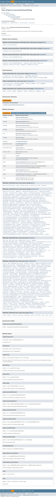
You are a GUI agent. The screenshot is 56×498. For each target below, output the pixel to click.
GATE (9, 496)
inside (5, 286)
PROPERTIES (32, 91)
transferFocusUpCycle (9, 309)
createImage (22, 267)
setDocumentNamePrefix (22, 162)
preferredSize (30, 251)
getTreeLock (19, 285)
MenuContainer (15, 22)
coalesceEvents (7, 267)
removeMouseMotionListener (10, 300)
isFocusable (45, 286)
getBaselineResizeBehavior (10, 197)
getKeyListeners (7, 280)
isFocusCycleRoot (29, 249)
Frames (18, 4)
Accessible (32, 22)
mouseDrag (5, 292)
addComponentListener (17, 263)
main (17, 151)
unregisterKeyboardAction (36, 234)
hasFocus (40, 285)
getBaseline (48, 195)
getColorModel (14, 273)
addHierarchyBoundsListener (43, 263)
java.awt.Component (9, 14)
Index (29, 1)
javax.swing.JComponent (14, 16)
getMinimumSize (47, 203)
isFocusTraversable (17, 287)
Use (16, 1)
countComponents (23, 243)
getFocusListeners (40, 275)
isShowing (40, 289)
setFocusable (22, 304)
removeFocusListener (44, 296)
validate (20, 257)
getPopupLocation (24, 204)
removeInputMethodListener (10, 299)
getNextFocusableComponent (10, 204)
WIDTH (43, 91)
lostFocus (39, 290)
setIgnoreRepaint (8, 306)
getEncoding (19, 129)
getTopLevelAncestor (28, 207)
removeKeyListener (24, 299)
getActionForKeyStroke (33, 194)
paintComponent (24, 214)
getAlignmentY (16, 195)
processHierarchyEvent (27, 294)
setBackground (35, 225)
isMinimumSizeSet (19, 289)
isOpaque (15, 211)
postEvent (5, 293)
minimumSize (11, 251)
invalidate (11, 249)
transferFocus (24, 307)
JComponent (46, 48)
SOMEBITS (38, 91)
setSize (44, 306)
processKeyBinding (24, 217)
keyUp (16, 290)
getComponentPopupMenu (22, 198)
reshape (18, 224)
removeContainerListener (10, 254)
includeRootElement (21, 141)
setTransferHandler (32, 232)
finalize (14, 315)
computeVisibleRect (44, 191)
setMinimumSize (7, 231)
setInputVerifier (29, 230)
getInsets (5, 203)
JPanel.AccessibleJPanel (10, 44)
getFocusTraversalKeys (9, 247)
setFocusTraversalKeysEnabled (36, 304)
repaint (23, 221)
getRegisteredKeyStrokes (10, 205)
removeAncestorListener (24, 220)
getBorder (22, 197)
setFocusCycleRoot (35, 254)
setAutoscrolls (25, 225)
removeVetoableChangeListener (11, 221)
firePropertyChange (34, 193)
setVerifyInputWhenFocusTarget (12, 234)
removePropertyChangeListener (11, 302)
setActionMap (46, 224)
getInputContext (7, 279)
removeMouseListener (37, 299)
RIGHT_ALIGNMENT (7, 85)
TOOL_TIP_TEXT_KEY (16, 76)
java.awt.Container (10, 15)
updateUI (44, 185)
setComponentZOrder (23, 254)
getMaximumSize (37, 203)
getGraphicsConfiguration (43, 276)
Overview (2, 1)
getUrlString (19, 137)
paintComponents (20, 251)
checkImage (40, 266)
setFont (38, 228)
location (32, 290)
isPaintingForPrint (41, 211)
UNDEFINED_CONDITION (31, 76)
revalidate (25, 224)
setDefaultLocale (37, 227)
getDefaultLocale (23, 200)
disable (20, 193)
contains (5, 193)
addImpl (34, 240)
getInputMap (26, 201)
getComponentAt (36, 244)
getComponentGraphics (9, 198)
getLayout (35, 247)
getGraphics (42, 200)
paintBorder (6, 214)
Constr (15, 5)
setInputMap (19, 230)
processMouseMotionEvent (10, 218)
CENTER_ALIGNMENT (30, 83)
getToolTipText (7, 207)
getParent (5, 283)
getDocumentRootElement (22, 125)
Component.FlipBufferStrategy (29, 64)
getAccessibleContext (9, 185)
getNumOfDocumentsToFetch (23, 133)
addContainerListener (24, 240)
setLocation (24, 306)
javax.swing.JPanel (15, 17)
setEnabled (18, 228)
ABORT (4, 91)
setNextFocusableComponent (20, 231)
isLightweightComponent (44, 210)
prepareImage (13, 293)
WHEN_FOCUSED (28, 77)
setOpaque (32, 231)
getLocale (16, 280)
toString (16, 307)
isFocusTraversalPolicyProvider (12, 250)
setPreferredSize (41, 231)
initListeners (20, 147)
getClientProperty (38, 197)
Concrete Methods (40, 113)
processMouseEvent (46, 217)
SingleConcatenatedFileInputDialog (13, 104)
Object (31, 312)
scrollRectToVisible (35, 224)
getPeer (12, 283)
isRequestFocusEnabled (30, 213)
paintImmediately (35, 214)
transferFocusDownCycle (9, 257)
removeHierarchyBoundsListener (12, 297)
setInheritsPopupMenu (9, 230)
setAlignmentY (16, 225)
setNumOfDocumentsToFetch (23, 174)
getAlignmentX (7, 195)
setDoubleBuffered (8, 228)
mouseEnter (13, 292)
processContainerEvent (9, 253)
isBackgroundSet (12, 286)
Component (43, 60)
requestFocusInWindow (26, 222)
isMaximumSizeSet (8, 289)
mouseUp (32, 292)
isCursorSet (21, 286)
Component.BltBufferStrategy (11, 64)
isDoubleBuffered (32, 210)
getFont (23, 276)
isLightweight (45, 287)
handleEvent (33, 285)
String (5, 117)
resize (10, 303)
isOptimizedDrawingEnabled (27, 211)
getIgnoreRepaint (40, 277)
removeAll (38, 253)
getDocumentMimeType (21, 117)
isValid (46, 289)
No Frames (23, 4)
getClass (20, 315)
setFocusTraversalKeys (28, 228)
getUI (17, 185)
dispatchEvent (29, 269)
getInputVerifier (44, 201)
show (4, 307)
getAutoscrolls (39, 195)
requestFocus (6, 222)
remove (27, 253)
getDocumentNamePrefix (22, 121)
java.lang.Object (5, 12)
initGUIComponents (21, 143)
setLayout (41, 256)
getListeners (20, 203)
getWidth (5, 210)
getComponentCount (8, 246)
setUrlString (19, 178)
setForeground (46, 228)
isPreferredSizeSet (30, 289)
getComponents (19, 246)
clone (4, 315)
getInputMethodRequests (35, 279)
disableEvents (20, 269)
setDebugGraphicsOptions (24, 227)
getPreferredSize (35, 204)
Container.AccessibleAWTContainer (13, 57)
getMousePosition (44, 247)
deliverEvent (33, 243)
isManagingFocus (7, 211)
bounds (33, 266)
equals (9, 315)
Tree (19, 1)
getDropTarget (14, 275)
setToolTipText (22, 232)
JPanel (8, 28)
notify (32, 315)
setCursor (5, 304)
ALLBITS (9, 91)
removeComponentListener (30, 296)
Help (32, 1)
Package (8, 1)
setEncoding (19, 170)
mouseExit (20, 292)
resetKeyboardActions (9, 224)
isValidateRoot (42, 213)
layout (41, 250)
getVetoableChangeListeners (30, 208)
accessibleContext (8, 83)
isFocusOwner (6, 287)
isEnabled (38, 286)
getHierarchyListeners (27, 277)
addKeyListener (35, 265)
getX (10, 210)
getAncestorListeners (27, 195)
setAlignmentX (7, 225)
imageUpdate (47, 285)
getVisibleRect (43, 208)
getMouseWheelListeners (36, 282)
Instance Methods (28, 113)
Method (19, 5)
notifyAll (38, 315)
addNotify (18, 191)
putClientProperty (23, 218)
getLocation (28, 203)
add (4, 240)
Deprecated (24, 1)
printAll (9, 215)
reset (17, 155)
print (4, 215)
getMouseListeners (46, 280)
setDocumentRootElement (22, 166)
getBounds (29, 197)
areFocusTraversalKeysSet (10, 243)
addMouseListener (46, 265)
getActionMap (45, 194)
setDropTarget (14, 304)
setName (39, 306)
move (37, 292)
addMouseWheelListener (24, 266)
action (5, 263)
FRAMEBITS (20, 91)
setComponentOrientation (39, 303)
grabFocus (19, 210)
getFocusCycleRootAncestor (26, 275)
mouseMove (26, 292)
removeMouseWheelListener (26, 300)
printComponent (34, 215)
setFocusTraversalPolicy (10, 256)
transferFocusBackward (35, 307)
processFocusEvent (46, 293)
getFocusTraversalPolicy (24, 247)
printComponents (40, 251)
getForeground (31, 276)
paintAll (48, 292)
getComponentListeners (25, 273)
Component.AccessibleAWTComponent (13, 63)
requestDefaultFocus (38, 221)
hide (24, 210)
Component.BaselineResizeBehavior (33, 63)
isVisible (5, 290)
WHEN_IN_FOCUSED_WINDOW (40, 77)
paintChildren (15, 214)
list (45, 250)
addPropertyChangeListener (10, 241)
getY (14, 210)
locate (5, 251)
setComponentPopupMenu (9, 227)
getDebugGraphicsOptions (10, 200)
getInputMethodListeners (20, 279)
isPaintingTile (18, 213)
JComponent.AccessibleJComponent (12, 51)
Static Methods (16, 113)
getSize (28, 205)
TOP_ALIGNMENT (17, 85)
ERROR (14, 91)
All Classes (31, 4)
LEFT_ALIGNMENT (41, 83)
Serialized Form (6, 35)
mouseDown (46, 290)
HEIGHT (25, 91)
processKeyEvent (35, 217)
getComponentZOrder (29, 246)
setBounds (21, 303)
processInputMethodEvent (42, 294)
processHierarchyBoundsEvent (11, 294)
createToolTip (13, 193)
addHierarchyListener (9, 265)
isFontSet (26, 287)
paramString (32, 185)
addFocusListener (29, 263)
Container (43, 54)
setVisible (25, 234)
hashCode (26, 315)
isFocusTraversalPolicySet (30, 250)
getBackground (44, 272)
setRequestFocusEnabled (9, 232)
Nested (7, 5)
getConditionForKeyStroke (37, 198)
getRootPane (21, 205)
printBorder (16, 215)
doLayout (40, 243)
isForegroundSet (35, 287)
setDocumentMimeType (21, 158)
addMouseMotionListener (9, 266)
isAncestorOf (19, 249)
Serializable (23, 22)
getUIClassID (24, 185)
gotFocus (26, 285)
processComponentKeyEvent (10, 217)
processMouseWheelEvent (9, 296)
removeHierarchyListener (29, 297)
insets (5, 249)
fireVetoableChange (20, 194)
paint (49, 213)
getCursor (5, 275)
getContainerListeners (42, 246)
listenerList (6, 76)
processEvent (20, 253)
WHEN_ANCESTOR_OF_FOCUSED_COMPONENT (13, 77)
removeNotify (36, 220)
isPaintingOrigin (8, 213)
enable (25, 193)
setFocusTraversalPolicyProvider (27, 256)
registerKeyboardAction (36, 218)
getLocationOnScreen (34, 280)
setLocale (16, 306)
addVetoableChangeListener (30, 191)
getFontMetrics (33, 200)
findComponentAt (7, 244)
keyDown (12, 290)
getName (46, 282)
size (11, 307)
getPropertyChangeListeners (23, 283)
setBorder (43, 225)
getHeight (5, 201)
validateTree (27, 257)
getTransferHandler (41, 207)
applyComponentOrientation (43, 241)
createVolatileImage (40, 267)
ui (23, 76)
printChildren (25, 215)
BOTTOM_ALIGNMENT (19, 83)
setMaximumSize (39, 230)
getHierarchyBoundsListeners (11, 277)
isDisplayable (30, 286)
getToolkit (11, 285)
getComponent (27, 244)
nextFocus (42, 292)
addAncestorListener (9, 191)
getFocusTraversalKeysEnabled (11, 276)
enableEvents (42, 269)
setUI (38, 185)
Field (11, 5)
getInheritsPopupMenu (16, 201)
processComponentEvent (33, 293)
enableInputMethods (8, 270)
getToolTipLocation (37, 205)
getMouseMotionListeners (10, 282)
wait (43, 315)
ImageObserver (5, 22)
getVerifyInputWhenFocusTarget (12, 208)
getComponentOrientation (40, 273)
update (47, 234)
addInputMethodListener (23, 265)
